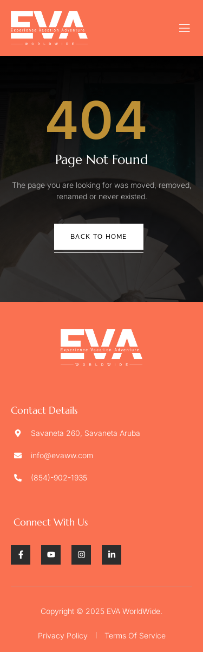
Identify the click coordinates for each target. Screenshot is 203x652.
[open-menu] (185, 28)
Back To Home (98, 236)
